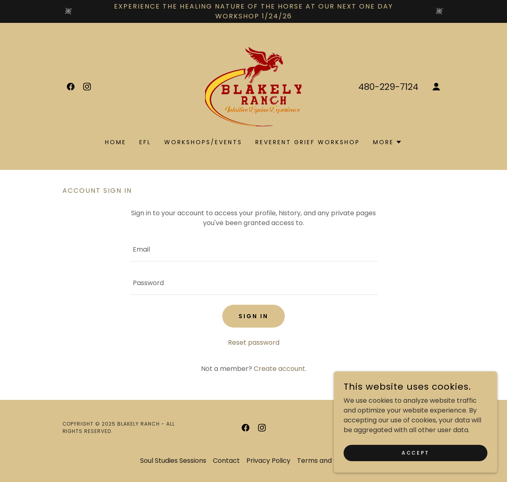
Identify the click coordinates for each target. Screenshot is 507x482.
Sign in (253, 316)
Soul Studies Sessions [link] (173, 460)
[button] (436, 86)
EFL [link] (145, 142)
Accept (415, 452)
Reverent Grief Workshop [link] (307, 142)
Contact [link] (226, 460)
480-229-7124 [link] (388, 86)
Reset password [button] (253, 342)
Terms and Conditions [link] (332, 460)
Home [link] (115, 142)
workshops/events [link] (203, 142)
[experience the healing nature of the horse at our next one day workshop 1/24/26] (253, 11)
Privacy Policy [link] (268, 460)
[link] (71, 86)
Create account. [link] (280, 368)
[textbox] (254, 249)
